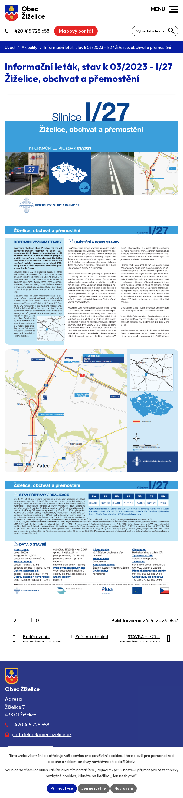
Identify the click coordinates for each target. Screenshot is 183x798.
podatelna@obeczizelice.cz (41, 734)
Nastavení (123, 788)
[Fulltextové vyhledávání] (155, 31)
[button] (173, 9)
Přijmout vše (61, 788)
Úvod (10, 47)
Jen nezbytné (93, 788)
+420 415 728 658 (30, 725)
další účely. (126, 761)
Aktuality (29, 47)
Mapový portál (76, 31)
